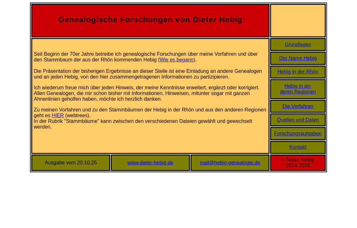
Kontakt (297, 147)
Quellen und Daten (298, 120)
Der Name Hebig (298, 58)
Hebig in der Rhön (298, 71)
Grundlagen (298, 44)
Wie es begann (176, 59)
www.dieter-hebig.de (150, 162)
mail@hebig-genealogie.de (230, 162)
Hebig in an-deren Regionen (298, 88)
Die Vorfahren (297, 106)
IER (60, 115)
